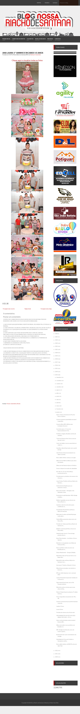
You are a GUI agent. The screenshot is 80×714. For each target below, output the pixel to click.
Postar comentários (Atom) (13, 403)
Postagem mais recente (9, 308)
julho (57, 393)
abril (57, 402)
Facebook (47, 5)
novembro (58, 380)
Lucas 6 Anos (59, 609)
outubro (58, 383)
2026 (56, 333)
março (57, 405)
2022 (56, 346)
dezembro (58, 377)
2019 (56, 355)
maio (57, 399)
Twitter (39, 2)
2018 (56, 359)
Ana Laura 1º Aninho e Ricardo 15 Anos (22, 53)
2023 (56, 343)
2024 (56, 340)
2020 (56, 352)
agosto (58, 390)
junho (57, 396)
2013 (56, 374)
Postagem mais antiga (46, 308)
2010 (56, 657)
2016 (56, 365)
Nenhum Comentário (35, 54)
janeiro (58, 412)
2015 (56, 368)
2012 (56, 650)
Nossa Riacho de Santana (37, 702)
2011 (56, 653)
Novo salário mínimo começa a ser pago (66, 457)
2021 (56, 349)
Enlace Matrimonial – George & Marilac (66, 552)
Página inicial (27, 308)
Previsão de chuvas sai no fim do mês (65, 612)
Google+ (55, 2)
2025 (56, 336)
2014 (56, 371)
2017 (56, 362)
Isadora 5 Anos (60, 606)
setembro (58, 386)
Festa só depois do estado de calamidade (66, 468)
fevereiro (58, 409)
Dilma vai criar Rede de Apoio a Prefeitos (66, 465)
